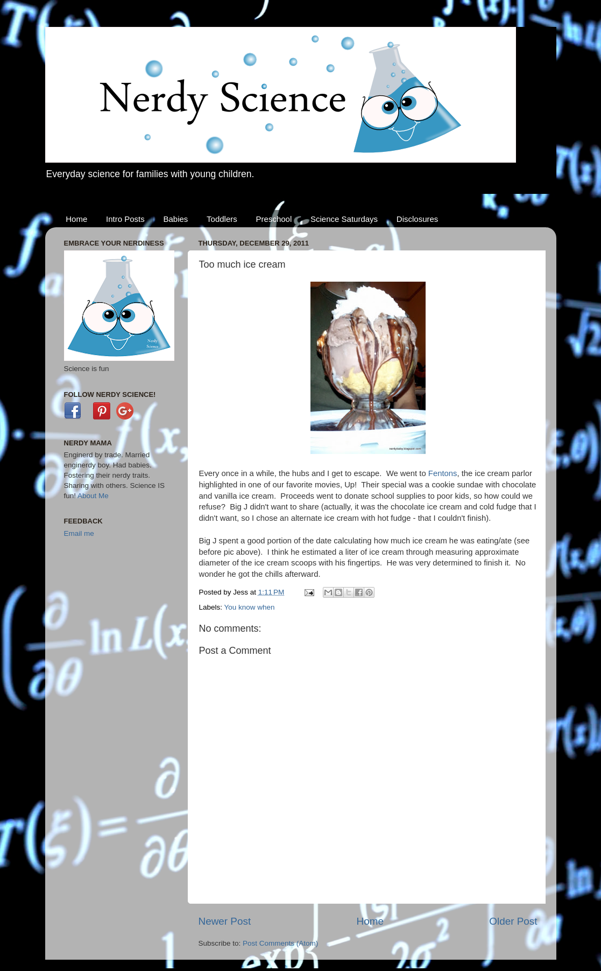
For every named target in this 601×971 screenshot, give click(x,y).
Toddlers (222, 218)
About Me (93, 496)
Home (76, 218)
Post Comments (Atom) (280, 943)
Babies (175, 218)
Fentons (442, 473)
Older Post (513, 921)
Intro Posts (125, 218)
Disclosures (418, 218)
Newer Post (225, 921)
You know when (249, 607)
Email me (79, 533)
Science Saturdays (344, 218)
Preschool (274, 218)
